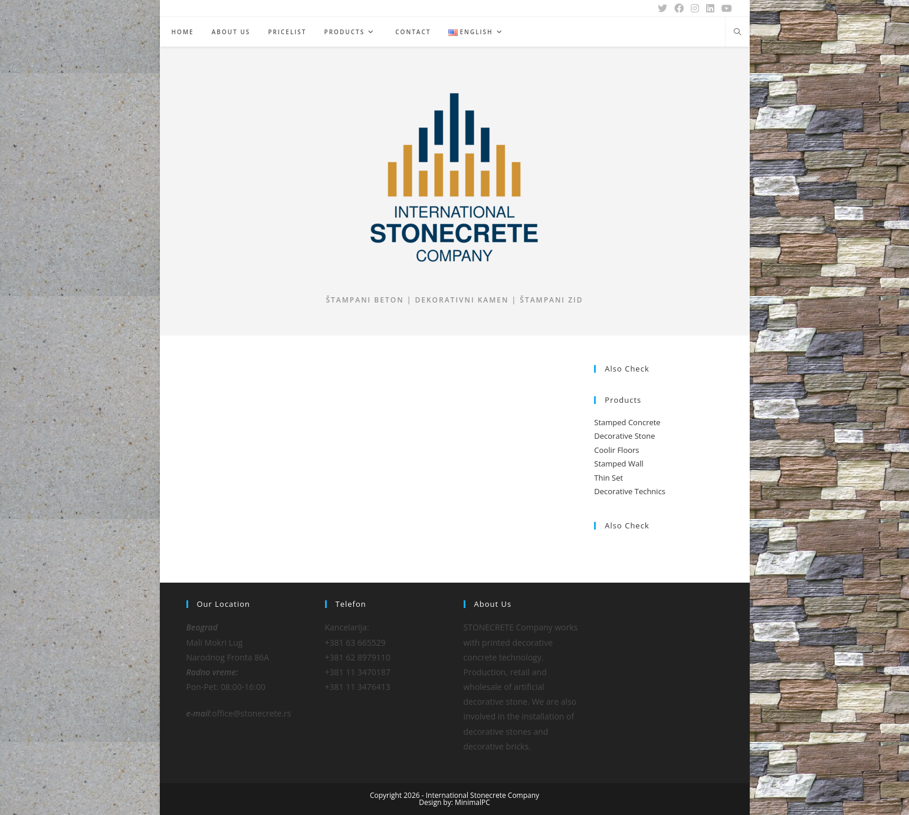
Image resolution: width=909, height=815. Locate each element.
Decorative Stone (624, 435)
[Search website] (737, 32)
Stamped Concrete (627, 422)
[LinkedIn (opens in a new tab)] (710, 8)
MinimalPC (472, 802)
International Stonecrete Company (482, 795)
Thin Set (608, 477)
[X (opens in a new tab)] (662, 8)
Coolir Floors (616, 450)
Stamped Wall (618, 463)
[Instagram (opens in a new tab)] (695, 8)
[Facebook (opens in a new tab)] (679, 8)
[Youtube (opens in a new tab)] (725, 8)
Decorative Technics (629, 491)
